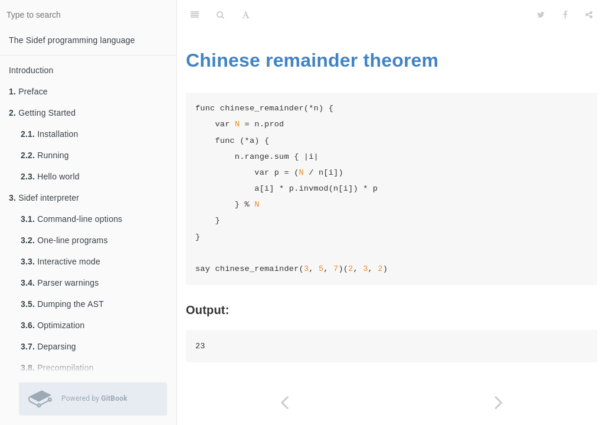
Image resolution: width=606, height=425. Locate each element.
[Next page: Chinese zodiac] (499, 402)
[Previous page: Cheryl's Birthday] (284, 402)
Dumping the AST (62, 304)
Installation (49, 134)
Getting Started (42, 112)
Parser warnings (60, 282)
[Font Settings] (245, 15)
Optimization (52, 325)
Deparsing (48, 346)
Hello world (50, 176)
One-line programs (64, 240)
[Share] (588, 15)
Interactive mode (60, 261)
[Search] (220, 15)
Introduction (31, 70)
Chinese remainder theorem (312, 60)
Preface (28, 91)
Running (45, 155)
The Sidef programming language (72, 40)
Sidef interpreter (44, 197)
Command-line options (71, 219)
